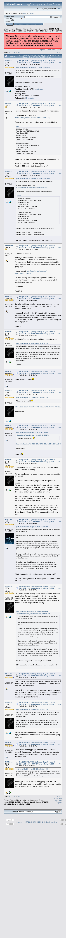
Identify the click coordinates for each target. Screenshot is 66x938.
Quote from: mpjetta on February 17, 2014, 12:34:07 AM (33, 67)
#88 (59, 392)
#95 (59, 744)
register (31, 13)
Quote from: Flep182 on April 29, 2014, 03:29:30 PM (32, 769)
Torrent (8, 21)
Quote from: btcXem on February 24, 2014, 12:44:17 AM (33, 178)
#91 (59, 521)
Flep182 (8, 297)
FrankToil (9, 246)
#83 (59, 173)
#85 (59, 298)
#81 (59, 62)
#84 (59, 247)
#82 (59, 105)
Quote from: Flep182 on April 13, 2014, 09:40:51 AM (32, 397)
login (24, 13)
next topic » (56, 50)
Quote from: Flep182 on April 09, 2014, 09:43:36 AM (32, 343)
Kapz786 (8, 520)
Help (16, 24)
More (40, 24)
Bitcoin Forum (9, 29)
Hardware (33, 29)
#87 (59, 373)
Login (27, 24)
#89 (59, 427)
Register (34, 24)
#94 (59, 704)
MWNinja (8, 60)
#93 (59, 676)
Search (21, 24)
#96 (59, 764)
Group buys (43, 29)
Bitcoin (18, 29)
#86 (59, 334)
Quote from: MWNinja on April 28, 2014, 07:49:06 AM (32, 527)
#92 (59, 588)
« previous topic (46, 50)
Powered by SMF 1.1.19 (24, 822)
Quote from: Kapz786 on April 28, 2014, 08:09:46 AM (32, 611)
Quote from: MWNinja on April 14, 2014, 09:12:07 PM (32, 432)
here (51, 306)
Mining (25, 29)
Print (58, 52)
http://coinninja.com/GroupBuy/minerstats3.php (32, 118)
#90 (59, 462)
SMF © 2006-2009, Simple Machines (45, 822)
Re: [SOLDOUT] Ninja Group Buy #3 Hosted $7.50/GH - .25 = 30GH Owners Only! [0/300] (37, 61)
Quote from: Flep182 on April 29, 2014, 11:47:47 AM (32, 709)
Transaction (30, 98)
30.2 (12, 20)
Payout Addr (38, 89)
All (19, 52)
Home (10, 24)
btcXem (8, 103)
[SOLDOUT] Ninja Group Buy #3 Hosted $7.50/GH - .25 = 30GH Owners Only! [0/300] (33, 30)
